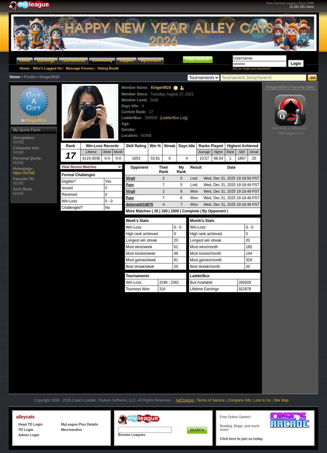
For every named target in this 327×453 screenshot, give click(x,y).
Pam (130, 185)
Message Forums (80, 68)
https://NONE (24, 173)
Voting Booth (108, 68)
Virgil (130, 178)
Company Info (239, 400)
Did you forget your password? (252, 68)
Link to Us (262, 400)
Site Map (281, 400)
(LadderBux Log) (173, 118)
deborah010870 (139, 204)
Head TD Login (30, 424)
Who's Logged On (47, 68)
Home (24, 68)
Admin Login (28, 435)
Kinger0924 (36, 120)
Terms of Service (211, 400)
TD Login (25, 429)
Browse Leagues (131, 434)
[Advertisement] (34, 298)
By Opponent (214, 211)
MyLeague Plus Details (79, 424)
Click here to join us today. (241, 439)
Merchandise (71, 429)
